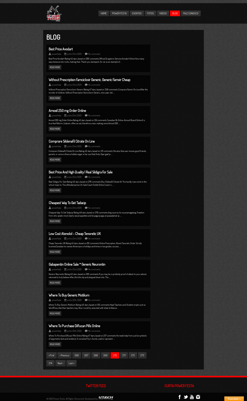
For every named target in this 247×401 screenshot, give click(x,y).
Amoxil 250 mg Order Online (67, 110)
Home (104, 13)
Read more (55, 67)
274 (50, 363)
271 (124, 355)
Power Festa (119, 13)
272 (133, 355)
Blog (175, 13)
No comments (94, 54)
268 (96, 355)
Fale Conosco (190, 13)
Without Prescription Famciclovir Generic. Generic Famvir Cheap (89, 79)
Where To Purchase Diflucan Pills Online (74, 326)
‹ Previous (64, 355)
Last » (71, 363)
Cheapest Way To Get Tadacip (67, 202)
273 (142, 355)
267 (86, 355)
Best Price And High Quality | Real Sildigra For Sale (80, 172)
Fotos (150, 13)
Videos (163, 13)
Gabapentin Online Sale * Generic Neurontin (77, 264)
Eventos (137, 13)
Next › (60, 363)
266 (77, 355)
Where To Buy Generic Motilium (69, 295)
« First (51, 355)
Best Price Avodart (61, 49)
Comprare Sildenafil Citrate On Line (72, 141)
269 (105, 355)
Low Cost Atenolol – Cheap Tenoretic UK (75, 233)
